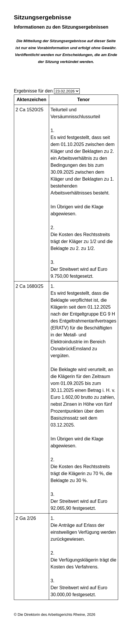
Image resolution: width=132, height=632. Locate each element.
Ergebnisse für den (33, 90)
